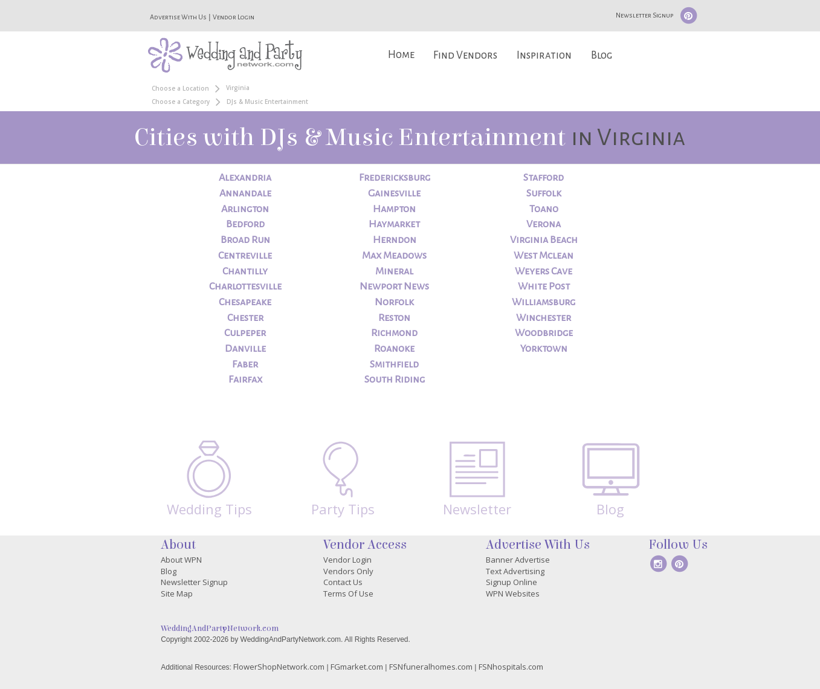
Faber (245, 364)
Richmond (394, 333)
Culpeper (245, 333)
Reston (394, 317)
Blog (601, 55)
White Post (544, 286)
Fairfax (245, 379)
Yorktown (543, 348)
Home (401, 54)
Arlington (245, 209)
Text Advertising (515, 571)
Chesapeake (245, 302)
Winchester (543, 317)
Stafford (543, 177)
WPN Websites (513, 593)
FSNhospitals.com (511, 666)
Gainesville (394, 193)
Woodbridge (544, 333)
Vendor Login (233, 17)
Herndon (394, 240)
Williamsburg (543, 302)
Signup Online (511, 582)
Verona (543, 224)
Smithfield (394, 364)
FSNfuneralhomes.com (431, 666)
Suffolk (543, 193)
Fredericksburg (394, 177)
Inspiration (544, 55)
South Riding (394, 379)
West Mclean (543, 255)
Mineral (394, 271)
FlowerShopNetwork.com (278, 666)
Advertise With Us (178, 17)
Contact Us (343, 582)
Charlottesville (245, 286)
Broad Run (245, 240)
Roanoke (394, 348)
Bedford (245, 224)
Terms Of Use (348, 593)
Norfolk (394, 302)
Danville (245, 348)
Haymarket (394, 224)
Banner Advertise (518, 559)
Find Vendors (465, 55)
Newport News (394, 286)
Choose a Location (180, 88)
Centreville (245, 255)
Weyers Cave (543, 271)
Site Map (177, 593)
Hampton (394, 209)
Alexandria (245, 177)
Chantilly (245, 271)
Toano (543, 209)
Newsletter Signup (644, 15)
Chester (245, 317)
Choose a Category (181, 101)
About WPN (181, 559)
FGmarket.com (357, 666)
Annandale (245, 193)
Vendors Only (348, 571)
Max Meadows (394, 255)
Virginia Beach (544, 240)
